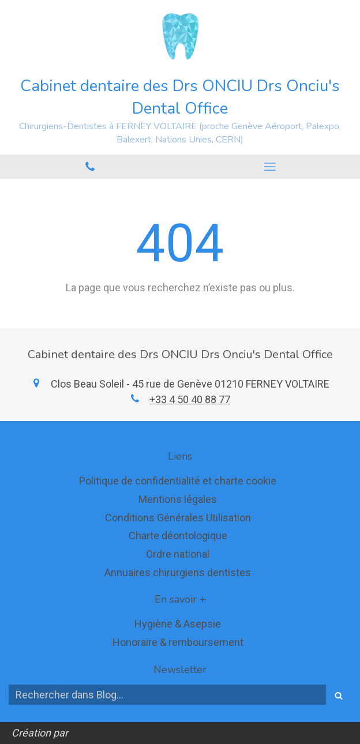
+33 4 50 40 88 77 (189, 399)
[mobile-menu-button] (270, 166)
